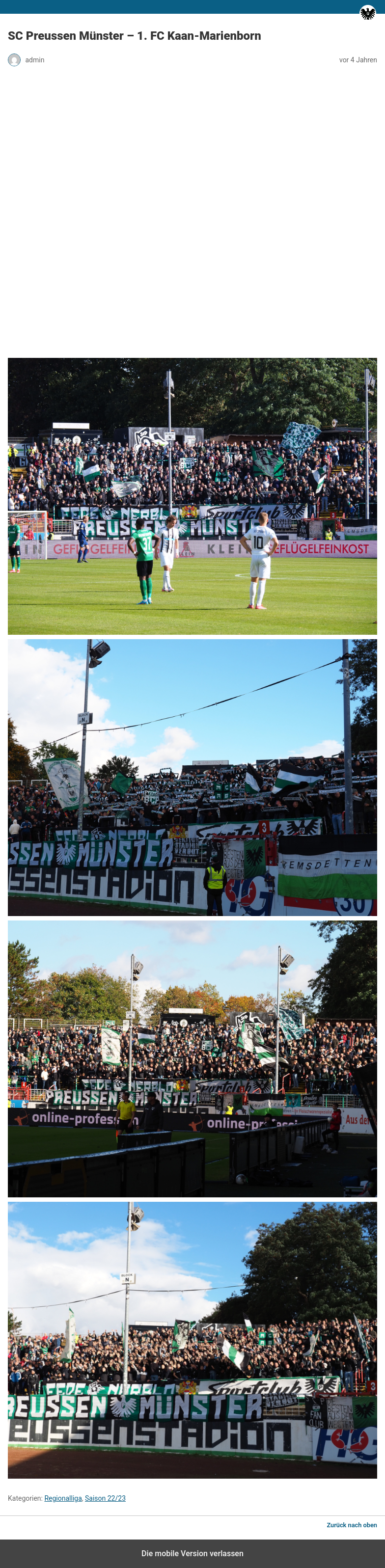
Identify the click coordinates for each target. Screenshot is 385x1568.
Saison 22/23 (105, 1498)
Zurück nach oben (352, 1525)
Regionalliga (63, 1498)
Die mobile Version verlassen (192, 1553)
